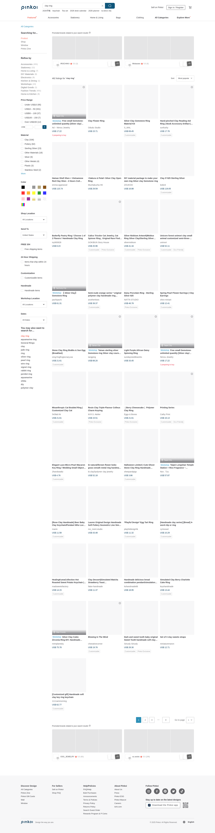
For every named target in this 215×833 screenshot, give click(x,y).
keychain (56, 11)
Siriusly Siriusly (131, 643)
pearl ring (25, 360)
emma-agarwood (59, 185)
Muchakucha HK (95, 185)
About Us (118, 789)
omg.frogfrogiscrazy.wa (62, 357)
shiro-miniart (165, 299)
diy (22, 384)
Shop (23, 42)
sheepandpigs (130, 472)
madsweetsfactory (60, 586)
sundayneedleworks (133, 357)
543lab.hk (56, 414)
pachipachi (57, 299)
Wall (23, 800)
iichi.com (118, 807)
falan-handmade (95, 586)
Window (24, 45)
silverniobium (130, 242)
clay (23, 346)
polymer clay (27, 388)
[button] (44, 127)
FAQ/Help (87, 789)
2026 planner (93, 11)
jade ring (25, 350)
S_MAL (127, 127)
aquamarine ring (29, 339)
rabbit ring (26, 370)
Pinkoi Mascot (120, 800)
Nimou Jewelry (63, 127)
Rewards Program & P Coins (95, 814)
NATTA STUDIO (131, 299)
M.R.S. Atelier (94, 414)
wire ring (25, 363)
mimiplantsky (58, 643)
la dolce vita (106, 11)
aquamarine (26, 377)
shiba (23, 381)
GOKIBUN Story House (98, 242)
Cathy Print (165, 414)
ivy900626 (56, 242)
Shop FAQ (56, 793)
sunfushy (164, 127)
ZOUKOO (128, 185)
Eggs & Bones (130, 414)
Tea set (65, 11)
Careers (118, 803)
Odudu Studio (94, 127)
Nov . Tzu (164, 472)
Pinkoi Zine (26, 49)
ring (23, 353)
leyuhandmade (166, 586)
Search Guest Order (91, 810)
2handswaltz (57, 472)
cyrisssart (164, 529)
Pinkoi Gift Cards (28, 796)
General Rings (28, 343)
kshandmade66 (131, 586)
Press (117, 793)
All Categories (27, 26)
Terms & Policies (90, 800)
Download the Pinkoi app (163, 805)
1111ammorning (59, 701)
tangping (92, 357)
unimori (163, 242)
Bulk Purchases (89, 793)
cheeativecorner (95, 643)
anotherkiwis (93, 299)
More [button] (23, 173)
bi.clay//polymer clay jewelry (100, 472)
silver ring (26, 357)
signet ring (26, 367)
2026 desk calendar (78, 11)
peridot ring (26, 374)
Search (110, 5)
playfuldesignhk (131, 529)
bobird (163, 185)
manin (55, 529)
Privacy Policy (89, 803)
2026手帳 (47, 11)
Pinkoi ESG (119, 796)
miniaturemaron (167, 643)
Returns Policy (89, 807)
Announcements (90, 796)
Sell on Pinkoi (157, 7)
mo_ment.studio (95, 529)
